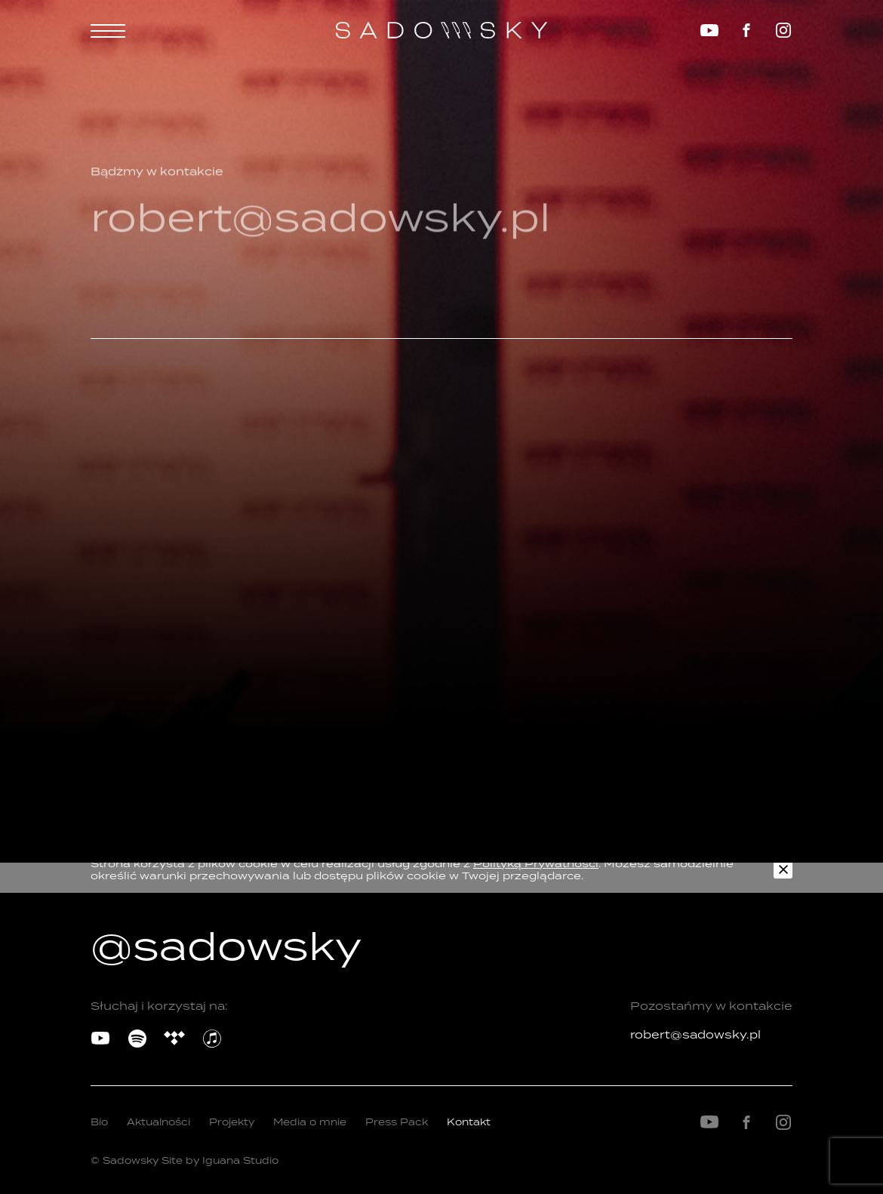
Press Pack (396, 1122)
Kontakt (469, 1122)
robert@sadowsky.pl (695, 1034)
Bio (99, 1122)
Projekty (231, 1122)
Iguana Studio (240, 1160)
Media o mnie (309, 1122)
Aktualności (158, 1122)
